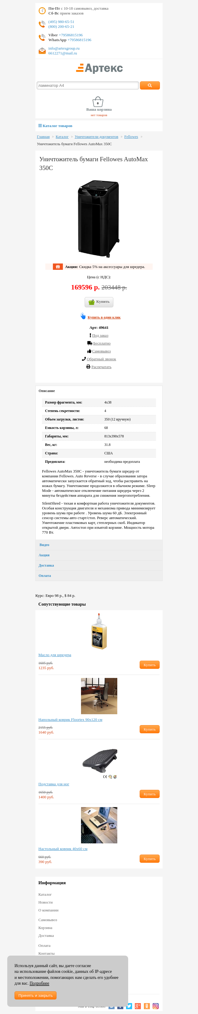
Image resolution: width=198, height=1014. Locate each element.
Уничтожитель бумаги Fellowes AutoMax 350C (74, 144)
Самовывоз (47, 920)
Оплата (45, 576)
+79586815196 (70, 35)
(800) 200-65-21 (61, 26)
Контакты (46, 953)
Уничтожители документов (96, 137)
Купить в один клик (104, 317)
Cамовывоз (101, 351)
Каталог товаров (55, 125)
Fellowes (131, 137)
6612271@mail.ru (62, 53)
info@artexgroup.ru (64, 48)
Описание (47, 391)
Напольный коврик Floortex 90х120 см (70, 719)
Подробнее (39, 983)
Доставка (46, 565)
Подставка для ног (53, 784)
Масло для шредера (54, 655)
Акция (44, 555)
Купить (99, 302)
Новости (45, 902)
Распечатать (102, 367)
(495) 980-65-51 (61, 21)
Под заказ (100, 335)
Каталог (62, 137)
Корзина (45, 927)
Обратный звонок (101, 359)
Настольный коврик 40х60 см (62, 848)
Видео (44, 545)
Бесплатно (101, 343)
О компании (48, 910)
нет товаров (99, 115)
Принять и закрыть (35, 995)
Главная (43, 137)
